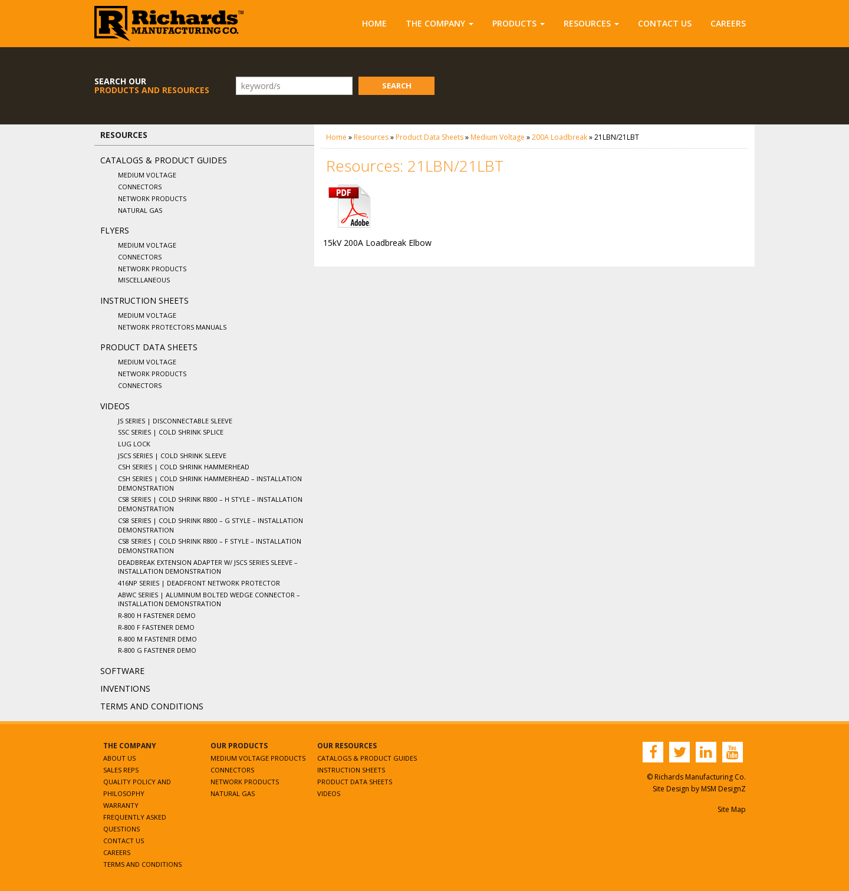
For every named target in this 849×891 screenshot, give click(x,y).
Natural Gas (140, 210)
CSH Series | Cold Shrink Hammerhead (183, 466)
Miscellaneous (144, 279)
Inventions (125, 688)
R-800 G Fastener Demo (157, 650)
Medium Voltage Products (257, 758)
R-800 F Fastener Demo (156, 627)
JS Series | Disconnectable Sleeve (175, 420)
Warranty (121, 805)
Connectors (140, 186)
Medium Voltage (147, 174)
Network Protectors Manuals (172, 327)
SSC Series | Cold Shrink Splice (170, 432)
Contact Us (665, 23)
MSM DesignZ (723, 789)
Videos (115, 406)
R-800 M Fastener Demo (157, 638)
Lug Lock (134, 443)
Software (122, 670)
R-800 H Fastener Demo (157, 615)
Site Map (732, 809)
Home (374, 23)
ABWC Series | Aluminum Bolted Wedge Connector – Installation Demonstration (209, 599)
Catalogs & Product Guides (163, 160)
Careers (728, 23)
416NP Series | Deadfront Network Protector (199, 582)
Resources (591, 23)
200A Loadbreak (559, 137)
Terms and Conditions (151, 706)
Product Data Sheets (149, 347)
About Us (119, 758)
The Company (439, 23)
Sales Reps (121, 769)
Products (518, 23)
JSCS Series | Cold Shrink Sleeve (172, 455)
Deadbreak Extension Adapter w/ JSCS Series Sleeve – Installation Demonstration (208, 567)
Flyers (114, 230)
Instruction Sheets (144, 300)
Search (397, 85)
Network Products (152, 198)
